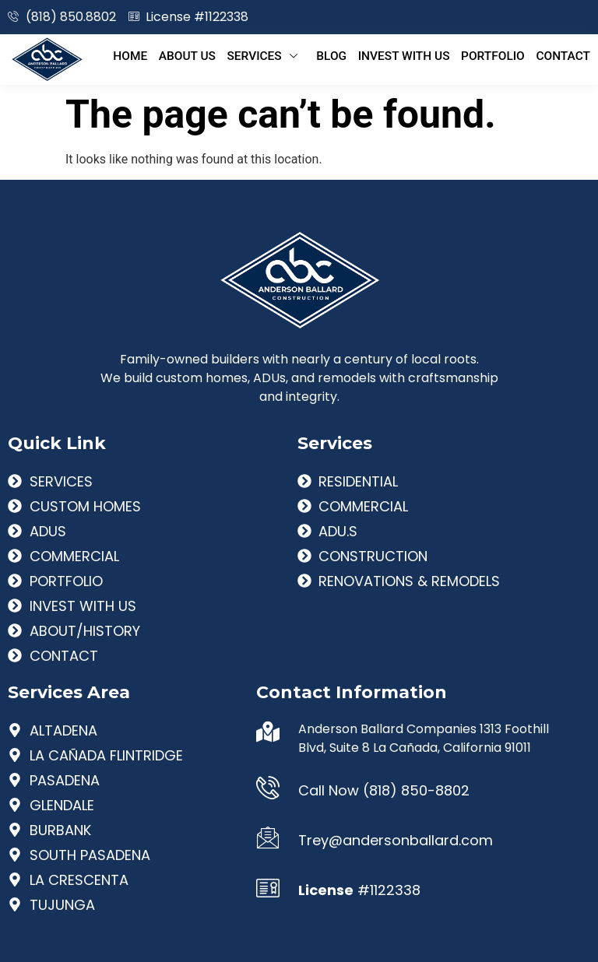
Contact (563, 55)
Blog (349, 55)
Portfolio (498, 55)
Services (288, 55)
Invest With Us (415, 55)
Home (162, 55)
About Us (214, 55)
